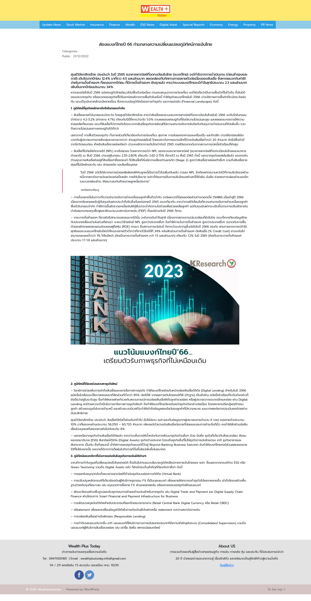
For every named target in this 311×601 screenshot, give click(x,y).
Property (249, 31)
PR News (267, 31)
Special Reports (194, 31)
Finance (114, 31)
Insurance (97, 31)
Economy (216, 31)
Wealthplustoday (49, 596)
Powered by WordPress (82, 596)
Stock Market (75, 31)
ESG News (147, 31)
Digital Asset (168, 31)
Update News (51, 31)
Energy (233, 31)
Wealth (130, 31)
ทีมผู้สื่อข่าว (227, 571)
